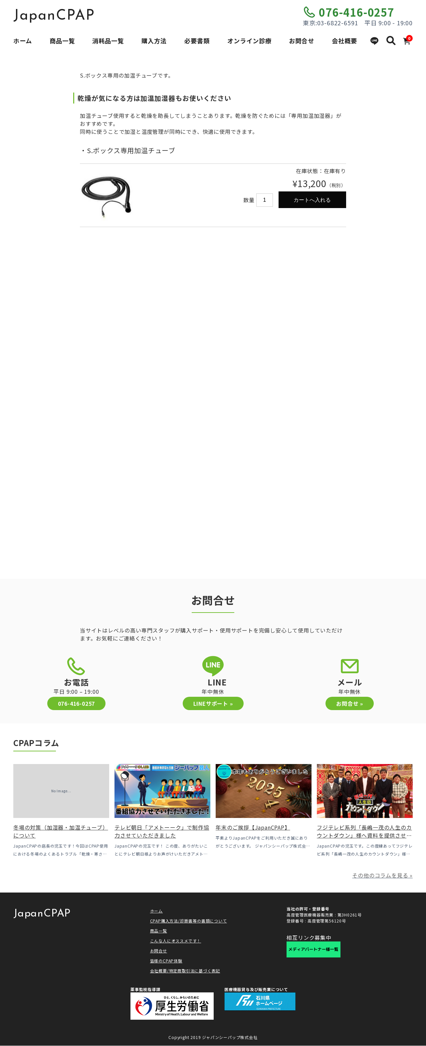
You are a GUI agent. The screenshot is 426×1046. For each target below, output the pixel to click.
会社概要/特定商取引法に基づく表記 (185, 970)
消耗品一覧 (108, 40)
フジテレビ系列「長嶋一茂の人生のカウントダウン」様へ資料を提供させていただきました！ (364, 835)
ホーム (22, 40)
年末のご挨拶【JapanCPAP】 (253, 827)
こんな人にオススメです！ (175, 940)
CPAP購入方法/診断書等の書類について (188, 920)
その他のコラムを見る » (382, 875)
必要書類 (197, 40)
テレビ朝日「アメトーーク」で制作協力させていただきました (161, 831)
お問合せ (301, 40)
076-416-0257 (356, 12)
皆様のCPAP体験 (166, 960)
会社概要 (344, 40)
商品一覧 (62, 40)
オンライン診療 (249, 40)
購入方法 (154, 40)
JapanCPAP (54, 16)
